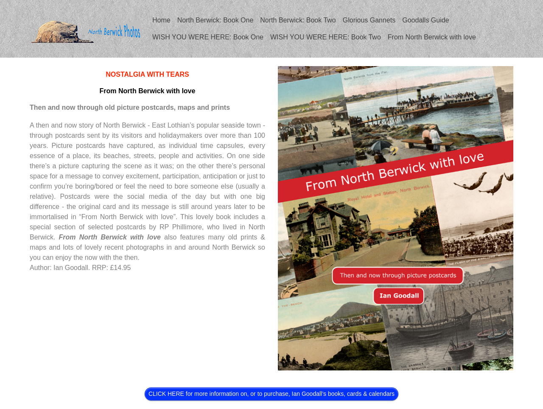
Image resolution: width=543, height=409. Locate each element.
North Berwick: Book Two (298, 20)
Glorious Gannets (369, 20)
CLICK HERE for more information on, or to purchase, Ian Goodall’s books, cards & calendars (271, 393)
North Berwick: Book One (215, 20)
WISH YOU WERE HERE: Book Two (325, 37)
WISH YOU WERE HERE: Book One (207, 37)
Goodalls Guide (425, 20)
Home (161, 20)
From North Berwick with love (432, 37)
